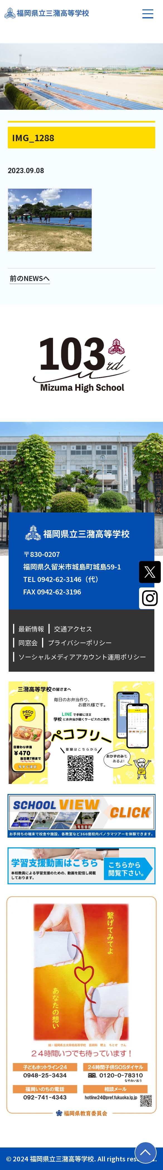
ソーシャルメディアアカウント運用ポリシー (82, 656)
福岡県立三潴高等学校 (53, 13)
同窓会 (28, 642)
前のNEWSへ (30, 278)
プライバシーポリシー (80, 642)
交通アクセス (73, 628)
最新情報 (31, 628)
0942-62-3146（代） (69, 579)
